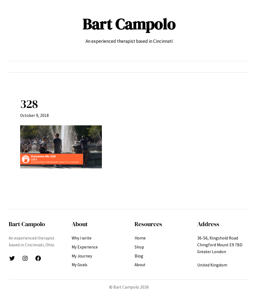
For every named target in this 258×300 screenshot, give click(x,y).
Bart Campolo (129, 24)
